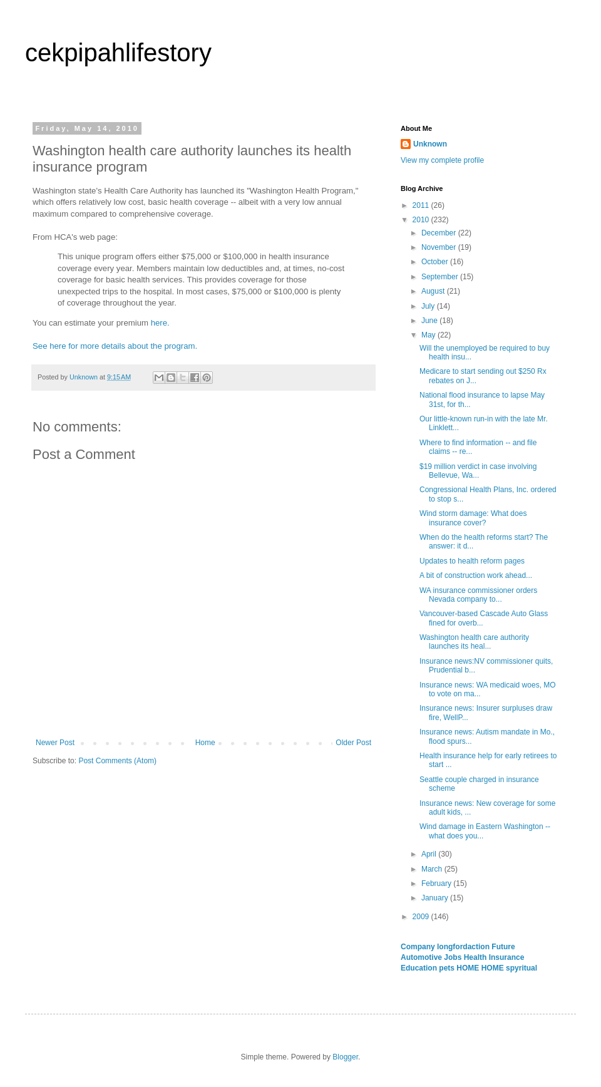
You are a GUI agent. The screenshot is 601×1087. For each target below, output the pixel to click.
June (430, 320)
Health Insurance (494, 957)
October (435, 261)
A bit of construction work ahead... (475, 575)
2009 (422, 916)
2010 (422, 219)
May (429, 335)
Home (205, 742)
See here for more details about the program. (115, 346)
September (440, 276)
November (439, 247)
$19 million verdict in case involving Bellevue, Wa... (478, 471)
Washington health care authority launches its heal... (474, 642)
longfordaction (464, 946)
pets (447, 968)
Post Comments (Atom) (117, 760)
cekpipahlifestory (118, 52)
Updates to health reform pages (472, 561)
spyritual (521, 968)
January (435, 898)
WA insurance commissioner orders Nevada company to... (478, 595)
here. (160, 322)
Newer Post (55, 742)
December (439, 233)
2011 (422, 205)
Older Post (353, 742)
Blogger (345, 1057)
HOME (468, 968)
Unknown (430, 144)
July (429, 306)
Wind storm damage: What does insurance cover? (473, 518)
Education (420, 968)
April (429, 854)
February (437, 883)
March (432, 869)
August (434, 291)
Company (419, 946)
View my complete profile (442, 160)
